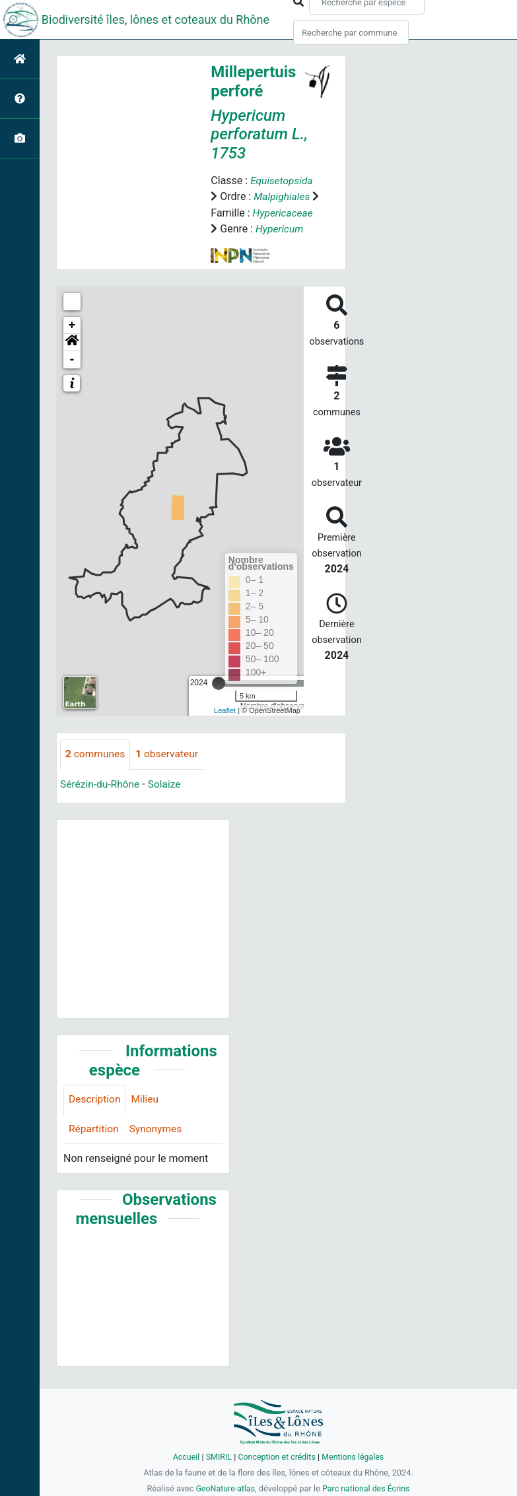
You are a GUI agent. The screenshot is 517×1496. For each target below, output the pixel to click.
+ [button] (72, 341)
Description (95, 1115)
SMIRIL (216, 1457)
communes (96, 769)
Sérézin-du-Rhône (101, 799)
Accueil (183, 1457)
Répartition (94, 1145)
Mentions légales (355, 1457)
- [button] (72, 375)
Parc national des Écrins (367, 1488)
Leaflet (225, 725)
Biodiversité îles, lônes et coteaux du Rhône (155, 19)
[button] (72, 357)
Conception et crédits (276, 1457)
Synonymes (158, 1145)
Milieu (147, 1115)
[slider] (218, 698)
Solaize (167, 799)
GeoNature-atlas (224, 1488)
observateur (169, 769)
